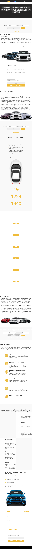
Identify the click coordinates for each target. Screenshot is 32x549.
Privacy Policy (25, 520)
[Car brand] (19, 25)
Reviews (24, 515)
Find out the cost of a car (16, 85)
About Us (24, 514)
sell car (22, 335)
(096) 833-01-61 (20, 1)
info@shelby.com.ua (11, 516)
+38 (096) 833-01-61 (16, 31)
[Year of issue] (10, 28)
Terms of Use (25, 521)
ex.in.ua (17, 548)
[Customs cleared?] (17, 28)
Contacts (24, 516)
